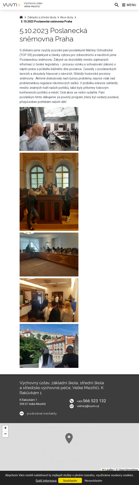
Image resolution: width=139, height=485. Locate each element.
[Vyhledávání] (116, 5)
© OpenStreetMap (127, 469)
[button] (93, 455)
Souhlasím (70, 481)
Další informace (46, 481)
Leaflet (108, 469)
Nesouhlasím (93, 481)
